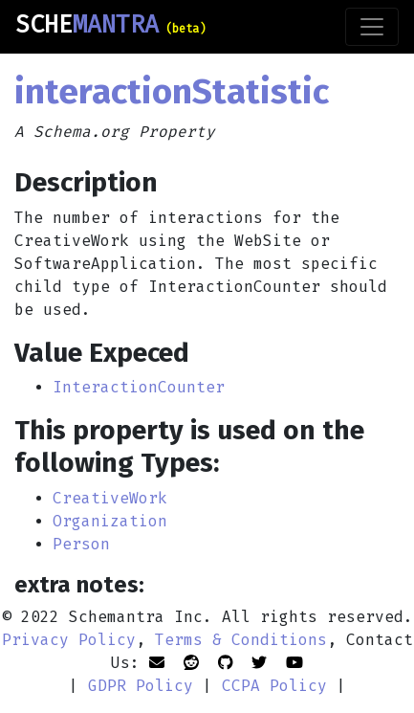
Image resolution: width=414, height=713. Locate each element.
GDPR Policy (140, 686)
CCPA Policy (274, 686)
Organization (110, 521)
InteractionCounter (139, 387)
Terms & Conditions (241, 640)
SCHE (110, 25)
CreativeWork (110, 498)
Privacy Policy (69, 640)
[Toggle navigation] (372, 27)
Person (81, 544)
